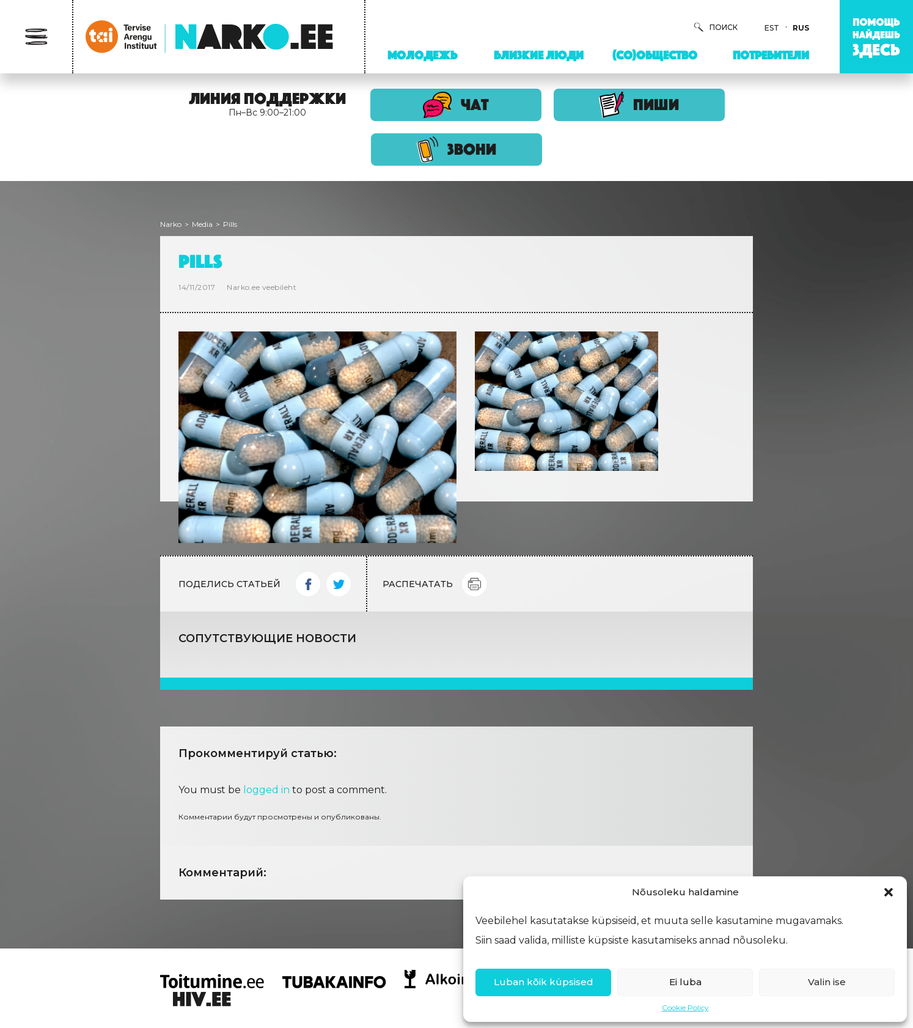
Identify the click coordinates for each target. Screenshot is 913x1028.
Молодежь (422, 55)
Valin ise (827, 982)
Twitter (338, 584)
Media (202, 224)
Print (474, 584)
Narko (171, 224)
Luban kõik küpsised (543, 982)
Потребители (771, 55)
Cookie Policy (685, 1007)
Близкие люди (539, 55)
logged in (266, 790)
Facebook (308, 584)
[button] (888, 892)
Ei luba (685, 982)
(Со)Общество (654, 55)
